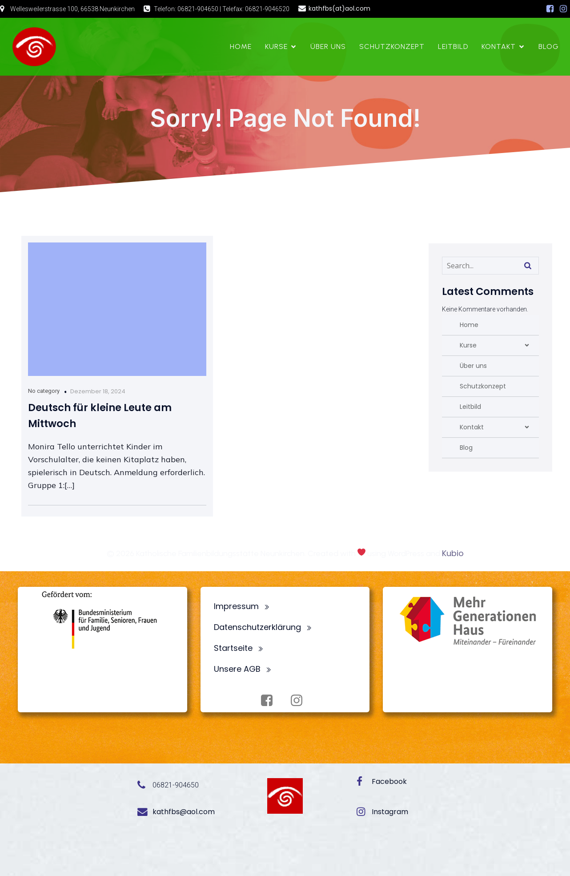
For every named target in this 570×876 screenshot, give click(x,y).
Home (241, 46)
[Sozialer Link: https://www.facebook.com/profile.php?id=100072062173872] (550, 9)
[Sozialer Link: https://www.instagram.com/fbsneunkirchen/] (563, 9)
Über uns (328, 46)
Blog (548, 46)
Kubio (453, 553)
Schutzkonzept (392, 46)
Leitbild (453, 46)
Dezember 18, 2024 (97, 391)
